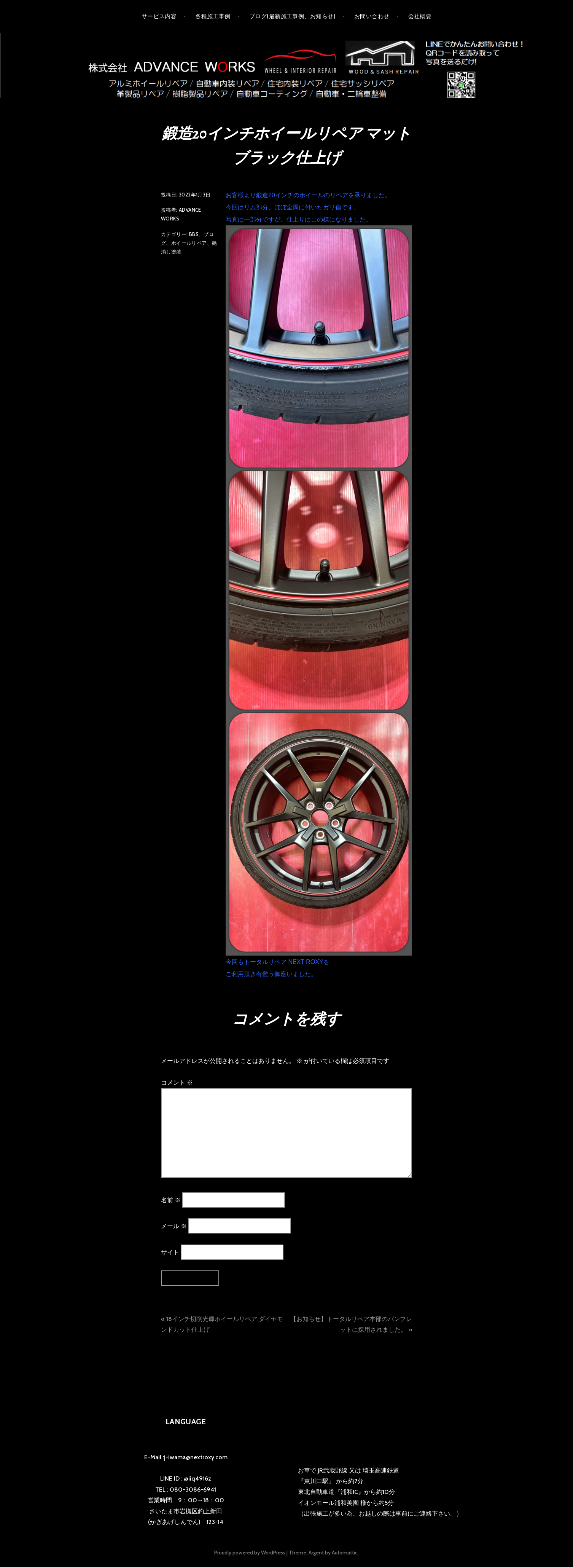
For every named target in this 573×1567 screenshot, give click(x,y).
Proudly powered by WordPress (249, 1552)
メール (174, 1226)
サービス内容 (159, 16)
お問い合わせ (372, 16)
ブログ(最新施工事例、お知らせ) (292, 16)
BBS (194, 234)
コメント (177, 1082)
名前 (171, 1199)
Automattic (345, 1552)
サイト (170, 1252)
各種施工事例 (213, 16)
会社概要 (420, 16)
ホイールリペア (189, 243)
